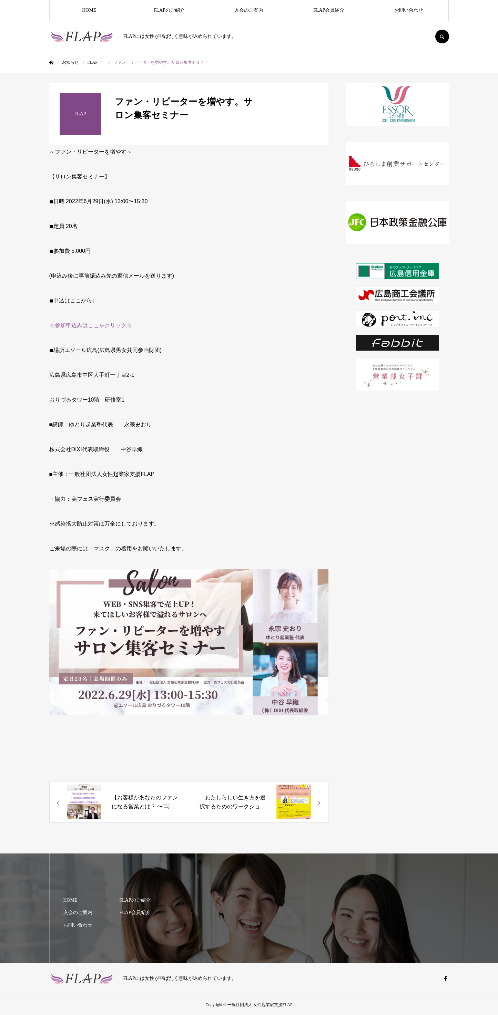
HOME (89, 10)
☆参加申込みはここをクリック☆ (90, 325)
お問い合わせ (408, 10)
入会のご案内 (248, 10)
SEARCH (442, 36)
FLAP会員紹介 (328, 10)
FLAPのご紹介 (169, 10)
